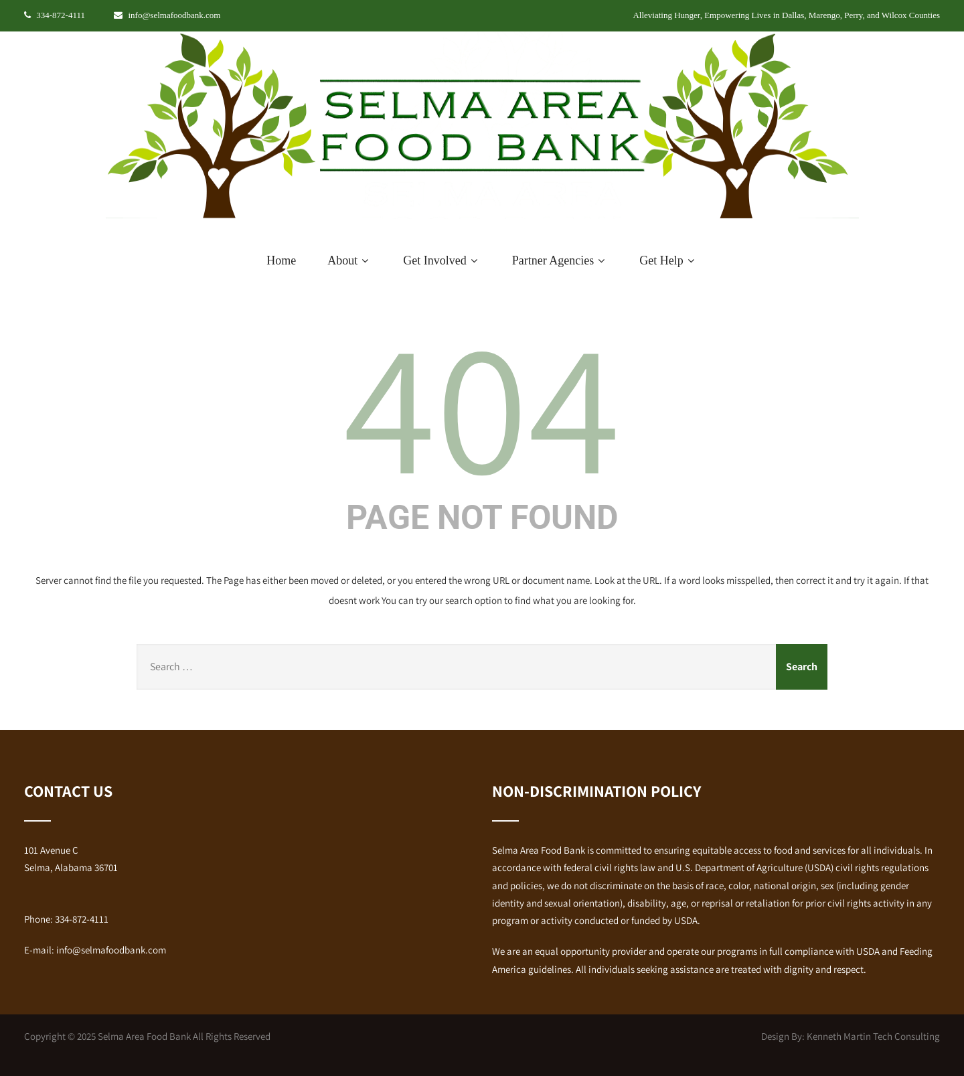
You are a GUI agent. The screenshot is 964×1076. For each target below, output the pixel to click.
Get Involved (441, 260)
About (349, 260)
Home (281, 260)
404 (482, 404)
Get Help (668, 260)
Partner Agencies (560, 260)
